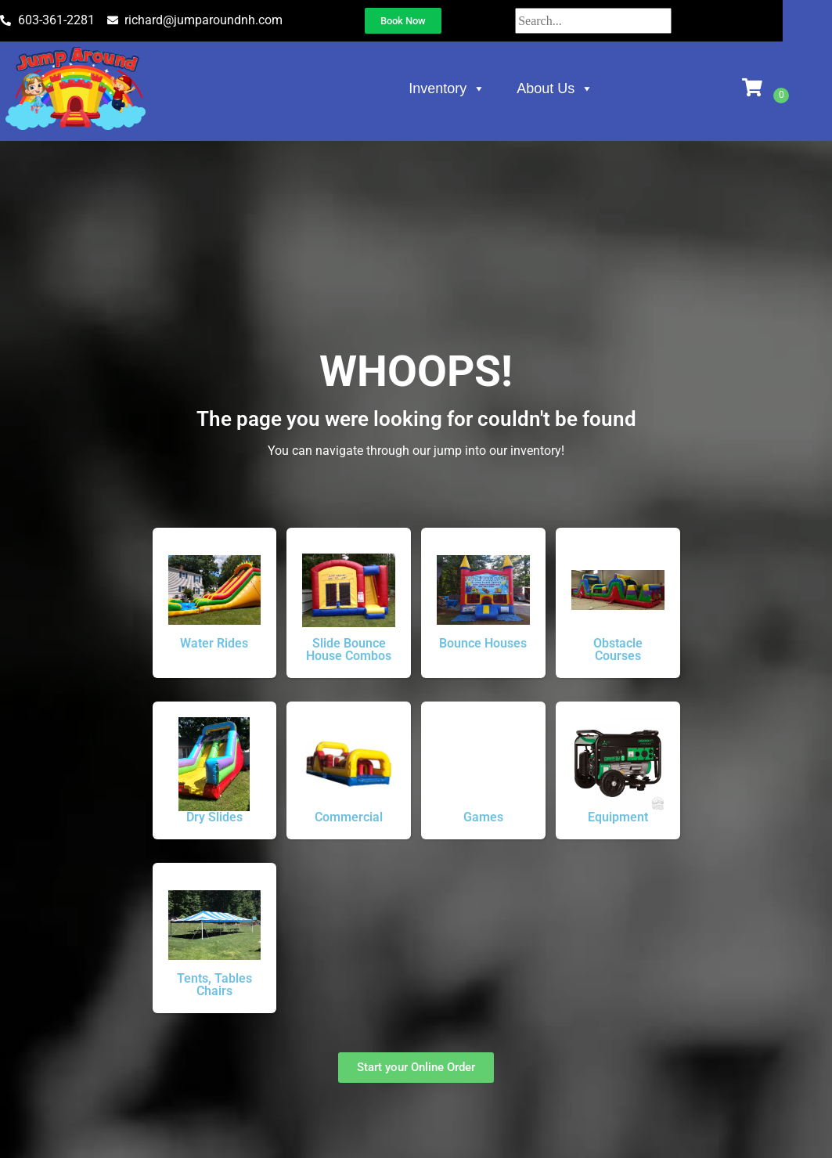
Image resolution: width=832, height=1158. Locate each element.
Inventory (477, 91)
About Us (585, 91)
